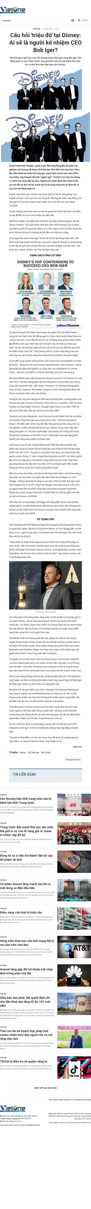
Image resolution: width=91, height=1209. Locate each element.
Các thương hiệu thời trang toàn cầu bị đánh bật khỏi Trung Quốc (25, 800)
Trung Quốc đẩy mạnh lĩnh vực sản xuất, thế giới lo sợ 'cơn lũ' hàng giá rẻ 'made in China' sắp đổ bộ (27, 831)
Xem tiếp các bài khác (45, 1088)
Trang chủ (6, 21)
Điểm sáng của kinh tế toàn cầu (21, 912)
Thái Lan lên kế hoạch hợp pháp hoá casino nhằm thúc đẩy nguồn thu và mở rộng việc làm (26, 1035)
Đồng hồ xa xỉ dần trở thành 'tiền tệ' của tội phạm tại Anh (26, 857)
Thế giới (36, 29)
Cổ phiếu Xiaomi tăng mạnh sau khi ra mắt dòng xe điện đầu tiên (25, 886)
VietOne (13, 10)
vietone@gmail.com (13, 1121)
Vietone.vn (64, 1123)
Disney (23, 752)
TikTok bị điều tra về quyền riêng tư (23, 1061)
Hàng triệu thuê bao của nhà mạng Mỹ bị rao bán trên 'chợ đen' (27, 943)
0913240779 (26, 1119)
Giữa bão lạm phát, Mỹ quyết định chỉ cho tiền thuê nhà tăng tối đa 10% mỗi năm (25, 1001)
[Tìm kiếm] (79, 20)
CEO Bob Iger (33, 752)
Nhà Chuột (45, 752)
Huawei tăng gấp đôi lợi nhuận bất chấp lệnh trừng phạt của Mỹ (26, 971)
